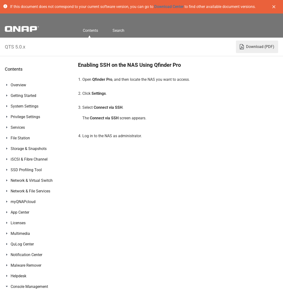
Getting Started (23, 95)
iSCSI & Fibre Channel (29, 159)
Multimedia (20, 233)
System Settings (24, 106)
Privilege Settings (25, 117)
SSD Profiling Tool (26, 170)
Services (18, 127)
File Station (20, 138)
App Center (20, 212)
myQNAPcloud (23, 201)
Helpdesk (18, 276)
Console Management (29, 286)
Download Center (169, 6)
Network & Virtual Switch (32, 180)
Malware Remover (26, 265)
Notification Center (26, 254)
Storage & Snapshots (29, 148)
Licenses (18, 223)
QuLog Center (22, 244)
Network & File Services (30, 191)
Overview (18, 85)
